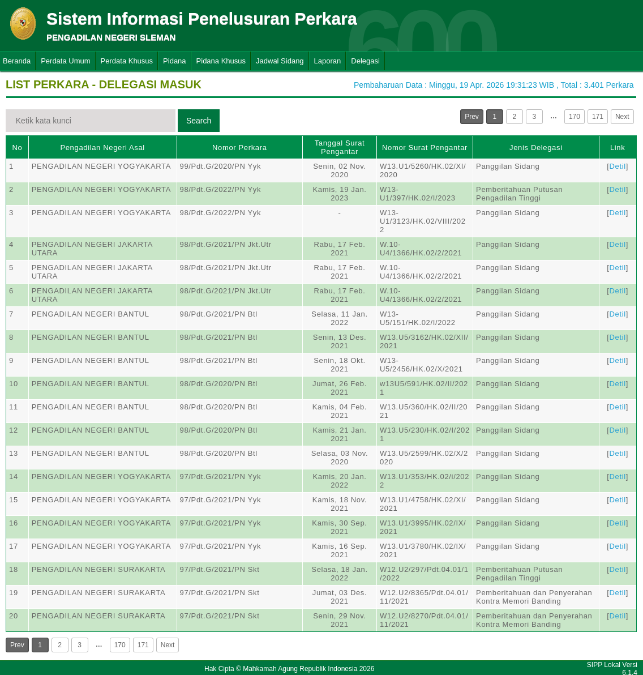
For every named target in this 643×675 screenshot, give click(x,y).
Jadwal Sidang (280, 61)
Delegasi (365, 61)
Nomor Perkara (239, 147)
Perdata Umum (65, 61)
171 (597, 117)
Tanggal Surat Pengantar (340, 147)
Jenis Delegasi (536, 147)
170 (574, 117)
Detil (617, 166)
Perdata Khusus (127, 61)
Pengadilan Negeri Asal (102, 147)
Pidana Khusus (221, 61)
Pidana (174, 61)
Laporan (327, 61)
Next (622, 117)
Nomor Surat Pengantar (425, 147)
